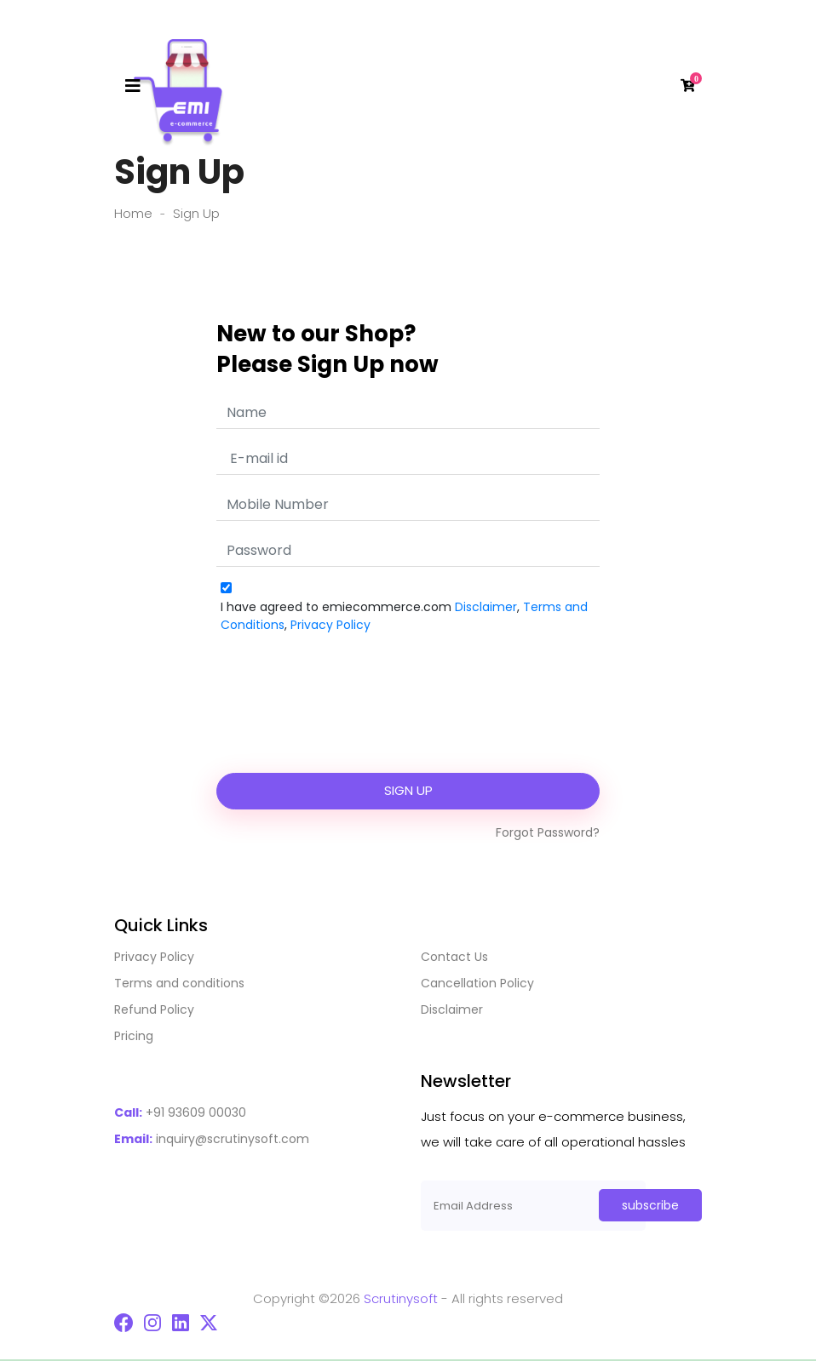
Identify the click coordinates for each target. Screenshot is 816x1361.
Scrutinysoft (401, 1298)
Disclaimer (486, 606)
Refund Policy (154, 1009)
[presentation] (408, 714)
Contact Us (454, 956)
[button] (685, 85)
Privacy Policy (330, 624)
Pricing (133, 1035)
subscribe (650, 1205)
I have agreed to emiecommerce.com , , (404, 615)
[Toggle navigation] (133, 86)
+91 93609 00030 (180, 1112)
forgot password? (548, 832)
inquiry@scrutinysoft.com (211, 1138)
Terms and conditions (179, 983)
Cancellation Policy (477, 983)
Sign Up (408, 790)
